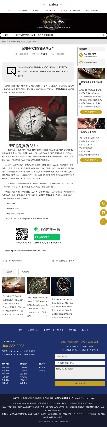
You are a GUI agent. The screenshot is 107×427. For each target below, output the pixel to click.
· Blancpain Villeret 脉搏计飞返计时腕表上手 (62, 303)
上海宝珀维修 (22, 10)
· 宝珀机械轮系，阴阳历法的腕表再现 (13, 300)
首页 (9, 10)
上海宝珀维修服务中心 (18, 42)
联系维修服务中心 (91, 112)
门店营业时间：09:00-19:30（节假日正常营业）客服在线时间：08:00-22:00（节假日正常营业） (19, 352)
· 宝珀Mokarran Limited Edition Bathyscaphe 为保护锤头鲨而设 (38, 316)
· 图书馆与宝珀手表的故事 (11, 296)
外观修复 (5, 380)
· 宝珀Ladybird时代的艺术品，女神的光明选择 (13, 304)
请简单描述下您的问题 (79, 372)
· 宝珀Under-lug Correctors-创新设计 (38, 305)
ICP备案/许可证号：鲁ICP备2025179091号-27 (53, 422)
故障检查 (5, 374)
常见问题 (64, 10)
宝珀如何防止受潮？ (11, 209)
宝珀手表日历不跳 (85, 145)
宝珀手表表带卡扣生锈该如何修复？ (91, 107)
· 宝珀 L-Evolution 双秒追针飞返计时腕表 (38, 309)
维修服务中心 (33, 330)
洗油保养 (5, 377)
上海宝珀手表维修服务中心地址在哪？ (91, 90)
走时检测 (5, 367)
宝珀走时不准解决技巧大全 (89, 155)
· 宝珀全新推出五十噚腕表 (60, 318)
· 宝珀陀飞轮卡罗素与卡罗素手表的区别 (38, 298)
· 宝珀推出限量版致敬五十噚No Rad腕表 (62, 314)
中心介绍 (85, 330)
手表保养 (23, 370)
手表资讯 (23, 380)
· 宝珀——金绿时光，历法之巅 (13, 307)
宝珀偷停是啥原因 (85, 148)
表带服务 (5, 383)
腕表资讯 (76, 10)
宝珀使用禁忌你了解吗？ (65, 261)
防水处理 (5, 370)
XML (92, 398)
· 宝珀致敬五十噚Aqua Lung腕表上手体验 (38, 301)
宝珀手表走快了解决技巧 (88, 141)
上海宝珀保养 (50, 10)
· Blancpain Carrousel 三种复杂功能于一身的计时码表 (38, 312)
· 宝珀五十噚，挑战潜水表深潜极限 (13, 314)
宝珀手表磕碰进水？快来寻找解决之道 (91, 97)
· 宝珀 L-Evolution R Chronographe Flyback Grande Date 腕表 (62, 299)
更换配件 (36, 10)
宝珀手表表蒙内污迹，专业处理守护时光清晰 (91, 103)
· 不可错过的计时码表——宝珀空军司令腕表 (13, 311)
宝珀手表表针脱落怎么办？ (13, 214)
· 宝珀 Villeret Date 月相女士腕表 (62, 310)
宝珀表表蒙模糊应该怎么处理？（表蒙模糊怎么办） (91, 100)
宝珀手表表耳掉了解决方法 (89, 138)
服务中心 (23, 383)
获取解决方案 (80, 383)
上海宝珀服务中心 (92, 10)
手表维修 (23, 367)
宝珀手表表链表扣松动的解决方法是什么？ (91, 93)
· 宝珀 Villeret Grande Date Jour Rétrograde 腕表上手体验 (62, 307)
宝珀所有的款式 (85, 151)
